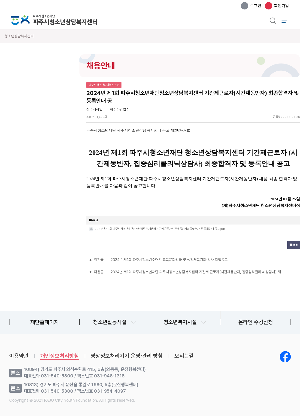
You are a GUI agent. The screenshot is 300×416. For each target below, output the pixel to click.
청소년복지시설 (180, 322)
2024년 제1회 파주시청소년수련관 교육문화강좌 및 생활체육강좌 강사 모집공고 (169, 260)
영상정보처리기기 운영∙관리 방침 (127, 356)
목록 (294, 244)
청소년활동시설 (109, 322)
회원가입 (281, 5)
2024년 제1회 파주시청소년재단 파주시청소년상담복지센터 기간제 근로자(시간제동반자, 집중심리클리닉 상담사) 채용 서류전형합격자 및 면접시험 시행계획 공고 (198, 272)
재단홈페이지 (44, 322)
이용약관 (19, 356)
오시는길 (184, 356)
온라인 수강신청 (255, 322)
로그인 (255, 5)
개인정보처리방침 (59, 356)
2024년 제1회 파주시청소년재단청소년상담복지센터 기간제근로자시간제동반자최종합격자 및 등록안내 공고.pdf (160, 229)
